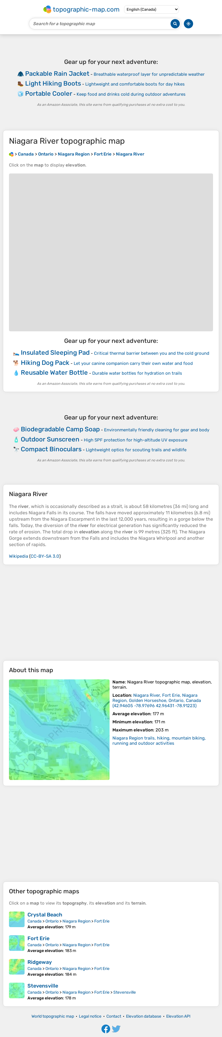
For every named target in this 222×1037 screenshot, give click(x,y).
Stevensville (42, 986)
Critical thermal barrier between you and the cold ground (151, 353)
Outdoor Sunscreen (50, 439)
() (156, 700)
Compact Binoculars (51, 449)
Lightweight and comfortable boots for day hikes (135, 84)
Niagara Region (76, 921)
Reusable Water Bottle (54, 372)
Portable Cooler (48, 93)
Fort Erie (102, 921)
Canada (34, 921)
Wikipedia (18, 556)
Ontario (52, 921)
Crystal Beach (44, 915)
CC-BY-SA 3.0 (45, 556)
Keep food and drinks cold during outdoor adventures (131, 94)
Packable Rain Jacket (57, 73)
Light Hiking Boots (53, 83)
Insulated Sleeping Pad (55, 352)
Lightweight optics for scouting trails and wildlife (136, 449)
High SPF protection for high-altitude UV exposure (135, 440)
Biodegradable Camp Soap (60, 429)
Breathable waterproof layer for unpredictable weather (149, 74)
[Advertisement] (111, 612)
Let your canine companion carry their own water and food (133, 363)
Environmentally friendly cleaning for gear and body (156, 429)
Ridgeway (39, 962)
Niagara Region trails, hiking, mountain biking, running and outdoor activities (159, 740)
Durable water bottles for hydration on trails (137, 373)
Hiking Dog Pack (45, 363)
